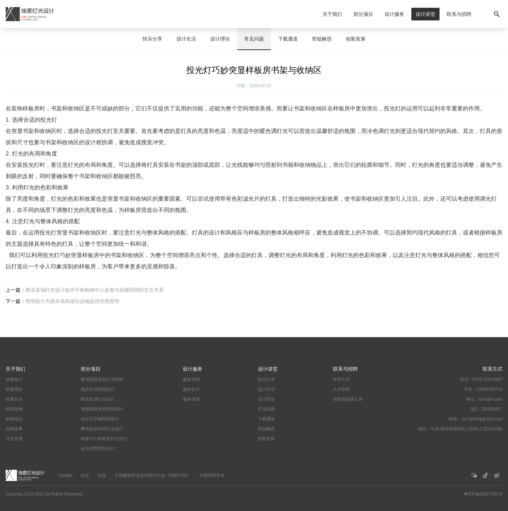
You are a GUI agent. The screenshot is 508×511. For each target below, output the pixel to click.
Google (65, 475)
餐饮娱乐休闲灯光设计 (102, 428)
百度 (102, 475)
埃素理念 (14, 389)
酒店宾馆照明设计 (98, 389)
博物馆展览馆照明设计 (102, 409)
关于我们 (332, 14)
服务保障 (191, 399)
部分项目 (363, 14)
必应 (85, 475)
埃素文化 (14, 399)
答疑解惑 (322, 39)
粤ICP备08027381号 (483, 494)
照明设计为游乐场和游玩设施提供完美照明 (72, 301)
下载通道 (288, 39)
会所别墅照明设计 (98, 448)
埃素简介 (14, 379)
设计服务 (394, 14)
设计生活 (186, 39)
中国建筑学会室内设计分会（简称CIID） (153, 475)
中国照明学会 (212, 475)
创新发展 (355, 39)
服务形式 (191, 389)
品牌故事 (14, 428)
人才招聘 (341, 389)
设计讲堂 (425, 14)
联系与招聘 (459, 14)
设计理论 (220, 39)
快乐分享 (152, 39)
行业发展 (14, 438)
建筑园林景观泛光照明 (102, 379)
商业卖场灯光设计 (98, 399)
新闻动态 (14, 418)
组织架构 (14, 409)
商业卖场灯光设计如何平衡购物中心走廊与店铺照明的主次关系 (94, 290)
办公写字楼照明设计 (100, 418)
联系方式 (341, 379)
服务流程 (191, 379)
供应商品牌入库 (348, 399)
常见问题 (254, 39)
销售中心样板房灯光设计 (104, 438)
